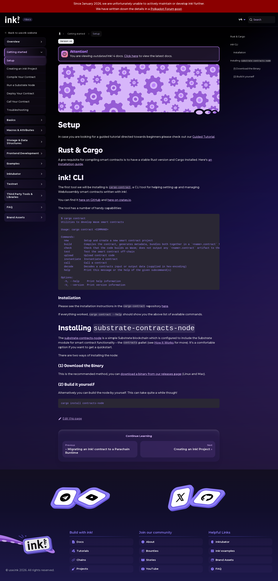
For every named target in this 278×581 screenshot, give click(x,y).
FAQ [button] (10, 207)
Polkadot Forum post (166, 9)
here (165, 306)
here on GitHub (90, 200)
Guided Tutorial (203, 136)
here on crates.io (119, 200)
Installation (239, 52)
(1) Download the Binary (246, 68)
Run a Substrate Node (21, 85)
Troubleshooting (17, 110)
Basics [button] (11, 120)
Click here (131, 56)
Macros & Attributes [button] (20, 130)
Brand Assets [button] (16, 217)
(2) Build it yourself (243, 76)
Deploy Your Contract (20, 93)
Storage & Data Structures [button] (17, 142)
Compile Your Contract (21, 77)
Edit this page (70, 418)
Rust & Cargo (237, 36)
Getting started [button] (17, 52)
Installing (250, 60)
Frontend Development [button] (23, 153)
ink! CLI (234, 44)
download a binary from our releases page (151, 374)
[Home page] (59, 34)
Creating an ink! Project (22, 68)
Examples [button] (13, 163)
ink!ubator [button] (14, 173)
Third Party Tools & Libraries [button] (20, 195)
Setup (10, 60)
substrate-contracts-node (82, 338)
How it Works (164, 342)
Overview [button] (13, 41)
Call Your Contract (18, 101)
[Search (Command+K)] (261, 19)
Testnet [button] (12, 184)
